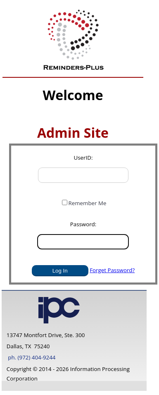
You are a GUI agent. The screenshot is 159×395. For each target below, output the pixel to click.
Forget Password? (112, 270)
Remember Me (88, 203)
